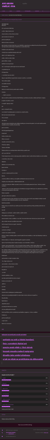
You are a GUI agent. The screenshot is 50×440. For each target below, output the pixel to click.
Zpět (3, 330)
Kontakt (37, 11)
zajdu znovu (5, 389)
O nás (3, 11)
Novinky (18, 11)
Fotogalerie (27, 11)
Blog (11, 11)
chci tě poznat (5, 394)
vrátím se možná (6, 400)
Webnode (46, 433)
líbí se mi (4, 384)
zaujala (4, 378)
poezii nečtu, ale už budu (8, 405)
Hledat (47, 3)
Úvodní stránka (5, 15)
